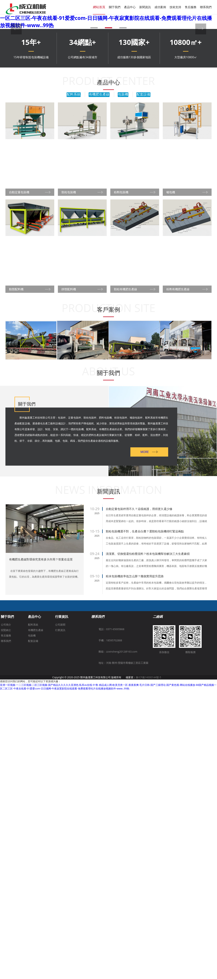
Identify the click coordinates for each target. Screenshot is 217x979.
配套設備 (143, 94)
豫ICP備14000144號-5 (148, 693)
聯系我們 (206, 7)
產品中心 (130, 7)
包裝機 (123, 94)
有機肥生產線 (99, 94)
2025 (96, 529)
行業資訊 (61, 632)
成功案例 (160, 7)
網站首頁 (99, 7)
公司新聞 (60, 640)
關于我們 (114, 7)
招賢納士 (6, 646)
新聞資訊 (145, 7)
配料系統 (73, 94)
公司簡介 (6, 640)
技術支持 (175, 7)
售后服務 (190, 7)
